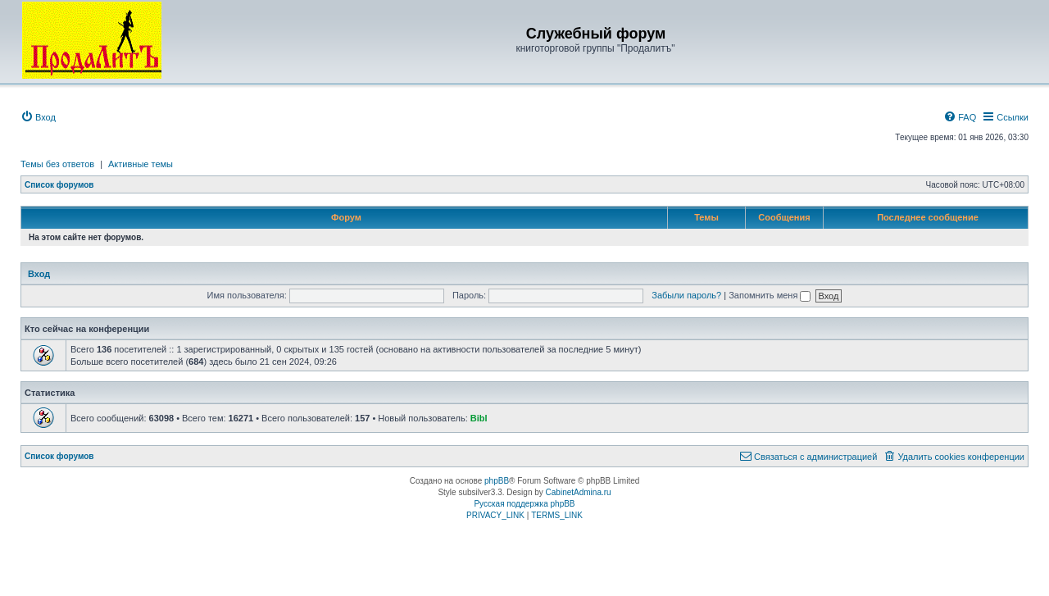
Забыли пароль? (686, 295)
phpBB (496, 480)
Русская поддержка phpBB (524, 503)
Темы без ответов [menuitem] (57, 164)
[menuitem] (38, 117)
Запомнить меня (770, 295)
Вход (39, 274)
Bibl (479, 418)
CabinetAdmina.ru (578, 492)
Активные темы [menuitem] (140, 164)
